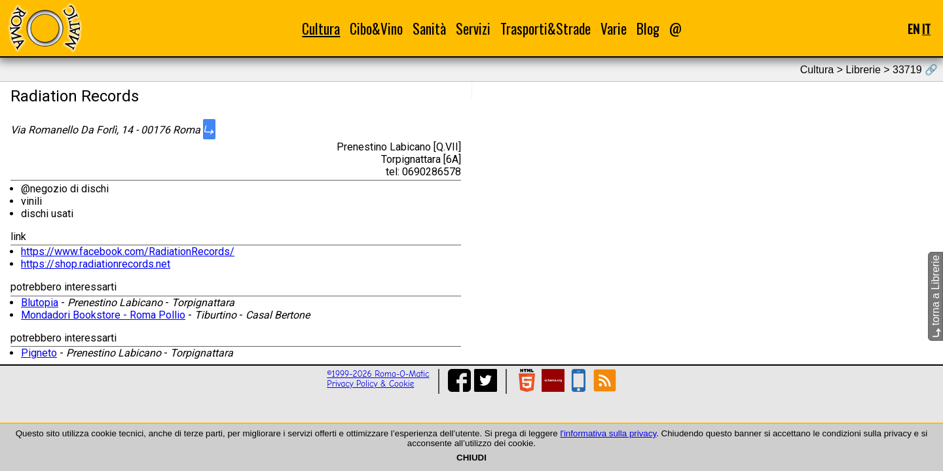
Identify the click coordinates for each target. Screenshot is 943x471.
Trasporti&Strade (545, 28)
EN (913, 28)
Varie (614, 28)
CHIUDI (471, 457)
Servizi (473, 28)
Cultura (321, 28)
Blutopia (39, 302)
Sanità (429, 28)
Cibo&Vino (376, 28)
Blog (648, 28)
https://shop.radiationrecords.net (95, 264)
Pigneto (39, 353)
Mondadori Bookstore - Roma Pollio (103, 315)
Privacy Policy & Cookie (370, 384)
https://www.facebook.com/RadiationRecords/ (127, 251)
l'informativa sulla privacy (608, 433)
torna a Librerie (935, 296)
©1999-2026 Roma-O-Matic (378, 374)
